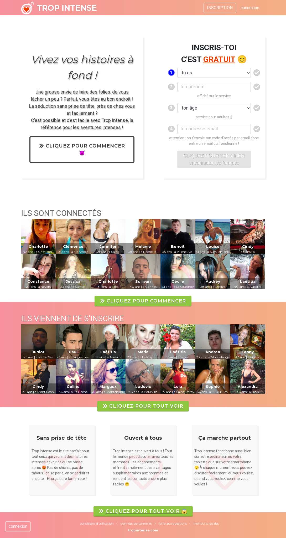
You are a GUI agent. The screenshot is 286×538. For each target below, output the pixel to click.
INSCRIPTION (220, 7)
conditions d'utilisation (97, 523)
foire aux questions (173, 523)
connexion (250, 7)
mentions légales (206, 523)
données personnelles (136, 523)
